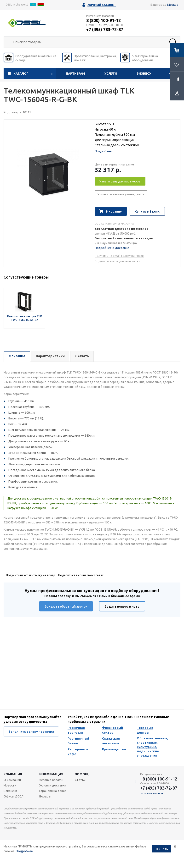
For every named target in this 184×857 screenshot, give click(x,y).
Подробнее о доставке (112, 247)
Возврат (45, 796)
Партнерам (75, 73)
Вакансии (10, 790)
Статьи (80, 779)
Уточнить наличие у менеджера (121, 194)
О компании (12, 779)
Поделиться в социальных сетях (117, 261)
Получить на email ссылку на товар (119, 255)
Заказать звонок (152, 793)
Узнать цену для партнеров (119, 181)
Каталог (21, 73)
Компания (13, 774)
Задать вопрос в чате (122, 606)
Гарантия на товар (53, 790)
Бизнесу (144, 73)
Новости (10, 785)
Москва (172, 4)
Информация (51, 774)
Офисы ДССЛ (13, 796)
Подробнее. (25, 851)
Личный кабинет (101, 4)
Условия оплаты (51, 779)
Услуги (110, 73)
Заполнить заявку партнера (31, 731)
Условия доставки (52, 785)
